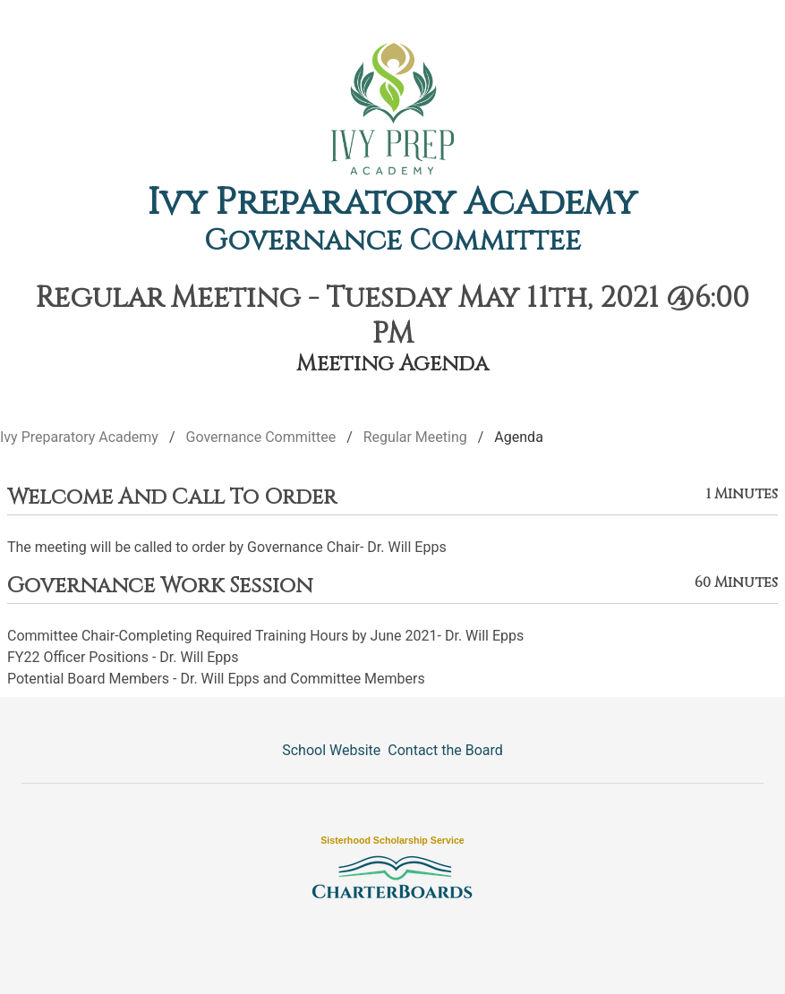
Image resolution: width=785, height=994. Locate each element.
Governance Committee (392, 241)
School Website (331, 750)
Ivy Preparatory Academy (392, 203)
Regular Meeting (415, 437)
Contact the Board (445, 750)
